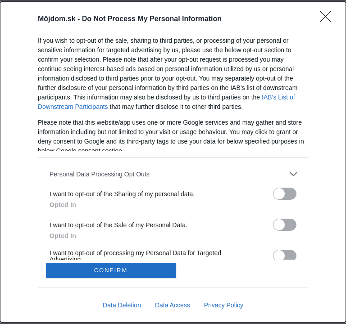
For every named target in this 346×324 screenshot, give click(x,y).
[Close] (328, 19)
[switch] (284, 194)
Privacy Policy (223, 305)
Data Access (172, 305)
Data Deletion (122, 305)
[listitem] (173, 174)
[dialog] (173, 162)
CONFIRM (111, 270)
